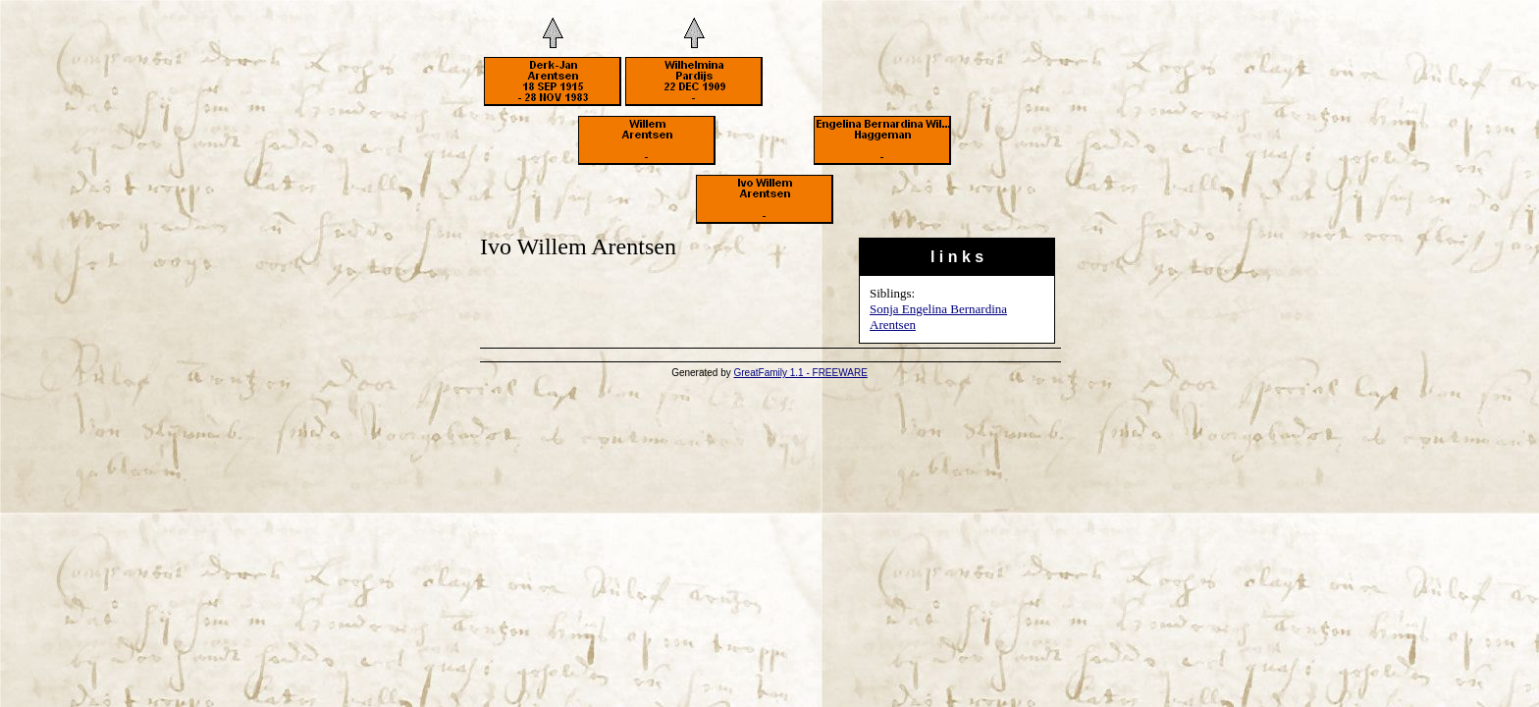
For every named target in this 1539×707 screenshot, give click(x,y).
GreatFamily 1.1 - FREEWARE (801, 372)
